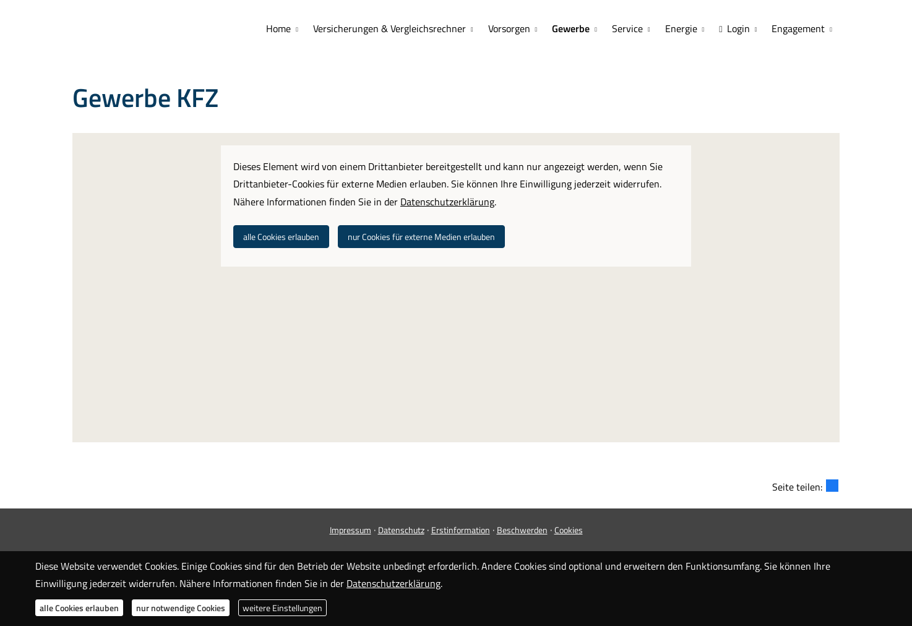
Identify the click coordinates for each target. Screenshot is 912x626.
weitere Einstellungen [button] (282, 607)
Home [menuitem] (278, 28)
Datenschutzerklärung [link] (447, 201)
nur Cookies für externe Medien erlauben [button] (421, 236)
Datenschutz (401, 529)
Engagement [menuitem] (798, 28)
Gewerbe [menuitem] (571, 28)
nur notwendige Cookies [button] (180, 607)
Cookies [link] (568, 529)
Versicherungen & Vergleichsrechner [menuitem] (389, 28)
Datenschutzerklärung (393, 583)
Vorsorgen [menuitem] (509, 28)
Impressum (350, 529)
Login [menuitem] (734, 28)
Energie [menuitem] (681, 28)
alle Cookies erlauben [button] (281, 236)
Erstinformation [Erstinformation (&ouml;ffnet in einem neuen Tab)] (460, 529)
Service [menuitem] (627, 28)
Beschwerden (522, 529)
